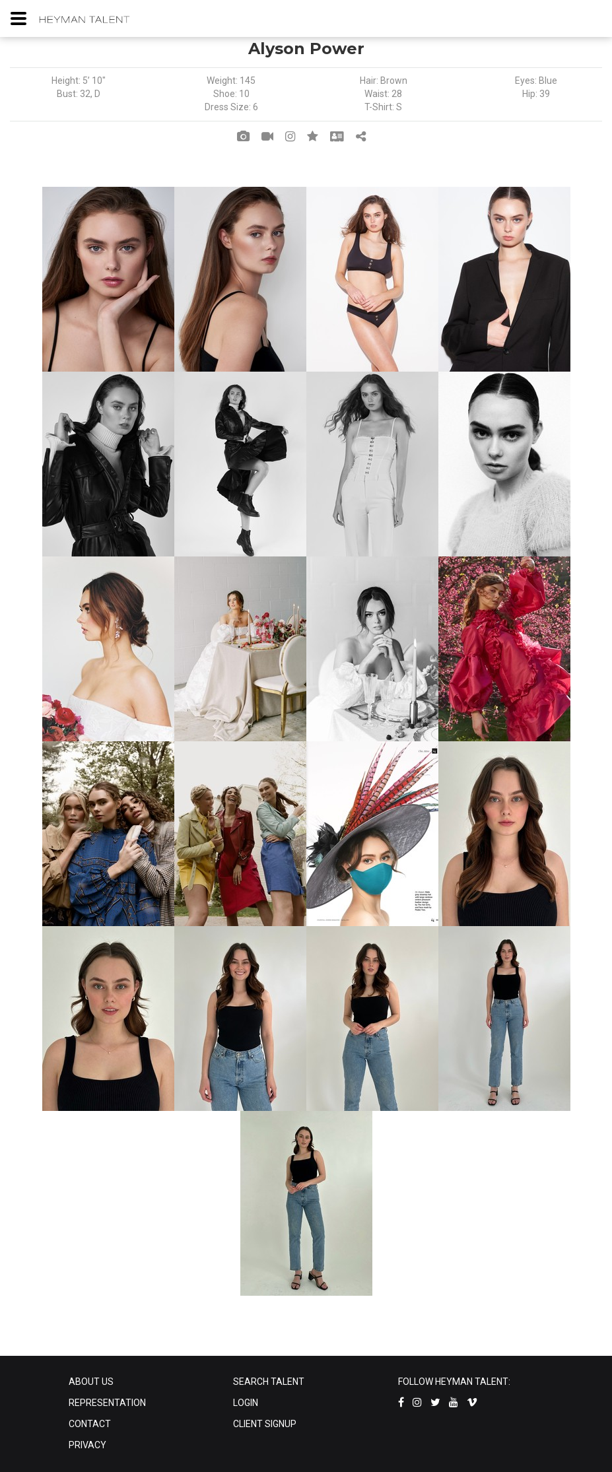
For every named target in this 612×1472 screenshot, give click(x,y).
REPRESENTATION (107, 1402)
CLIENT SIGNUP (264, 1424)
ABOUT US (91, 1381)
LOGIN (245, 1402)
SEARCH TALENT (268, 1381)
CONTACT (90, 1424)
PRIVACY (87, 1445)
